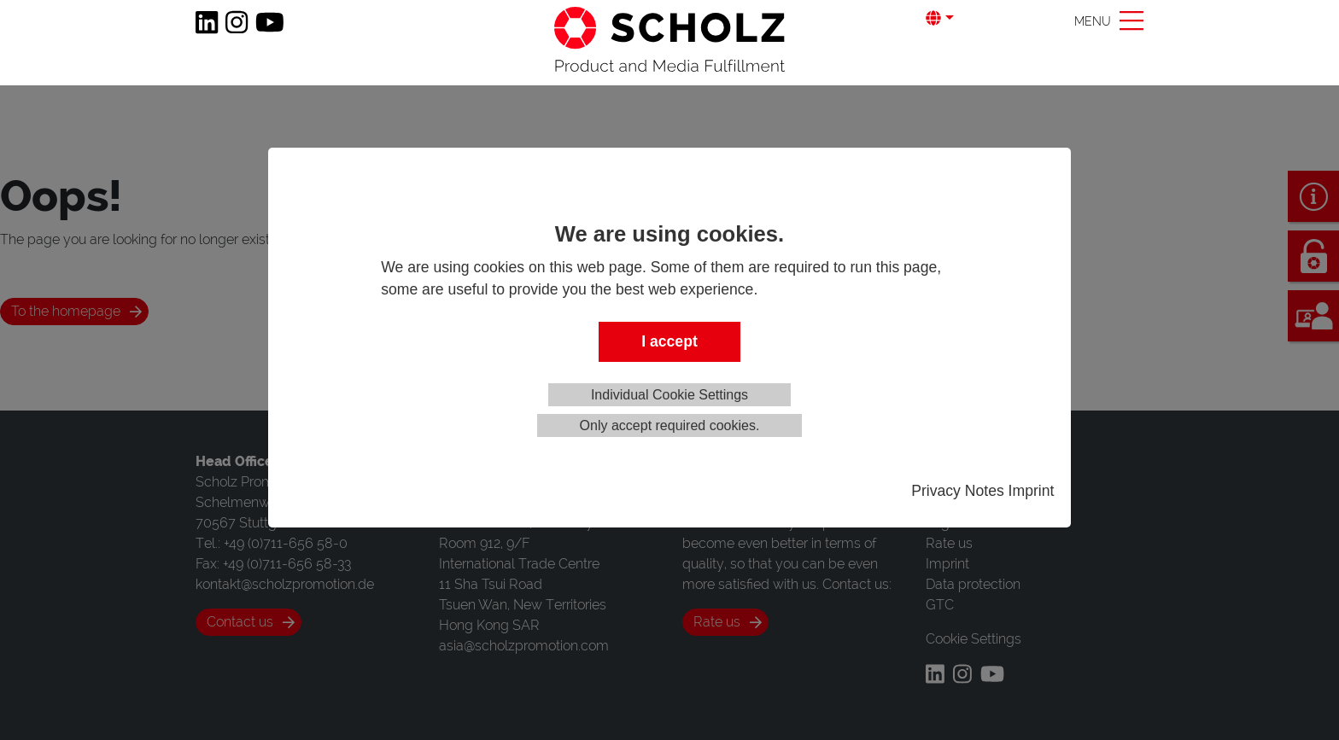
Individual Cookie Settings (669, 394)
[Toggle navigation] (1108, 20)
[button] (953, 18)
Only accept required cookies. (670, 425)
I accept (669, 341)
